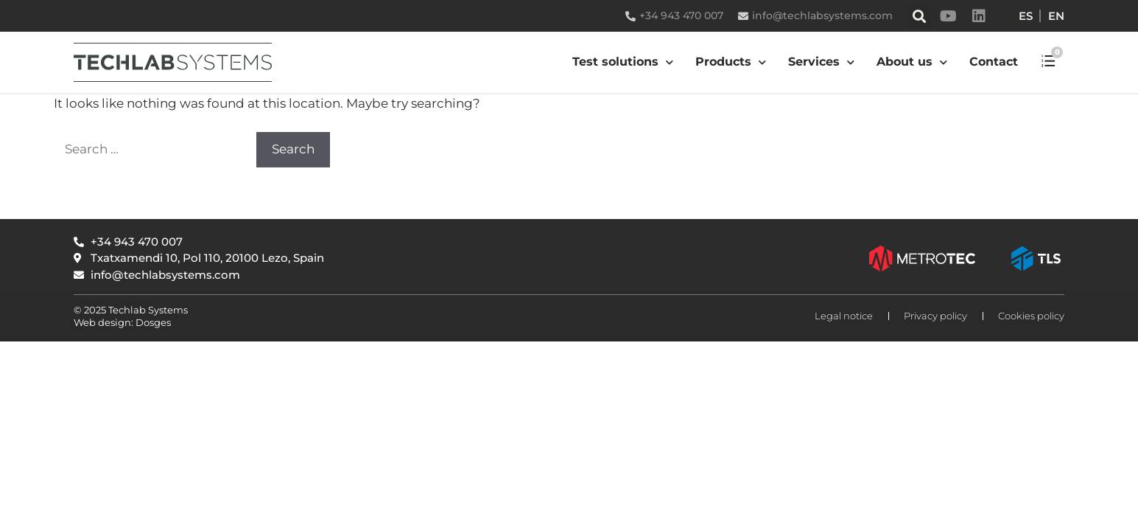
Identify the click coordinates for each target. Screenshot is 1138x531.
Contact (993, 62)
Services (821, 62)
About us (912, 62)
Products (730, 62)
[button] (919, 16)
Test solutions (622, 62)
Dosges (152, 322)
